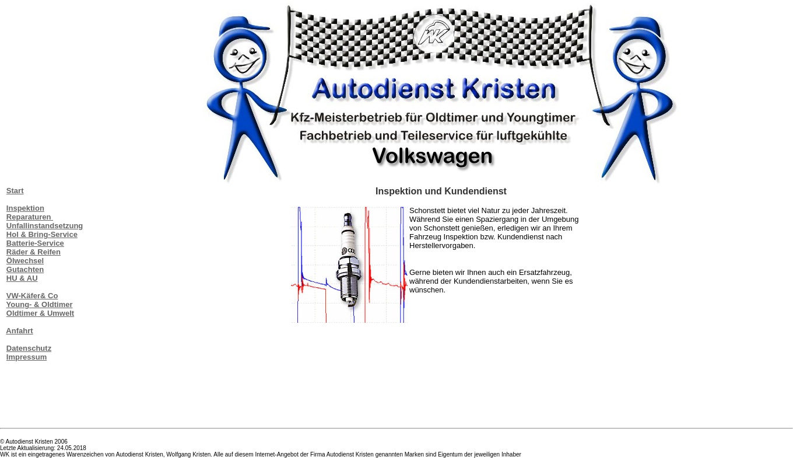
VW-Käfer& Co (32, 295)
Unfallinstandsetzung (44, 225)
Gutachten (25, 269)
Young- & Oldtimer (39, 304)
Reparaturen (29, 216)
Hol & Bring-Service (42, 234)
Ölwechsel (25, 260)
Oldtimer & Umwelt (40, 313)
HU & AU (22, 278)
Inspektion (25, 208)
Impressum (26, 357)
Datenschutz (28, 348)
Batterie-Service (35, 243)
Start (15, 190)
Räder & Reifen (33, 252)
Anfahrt (19, 330)
